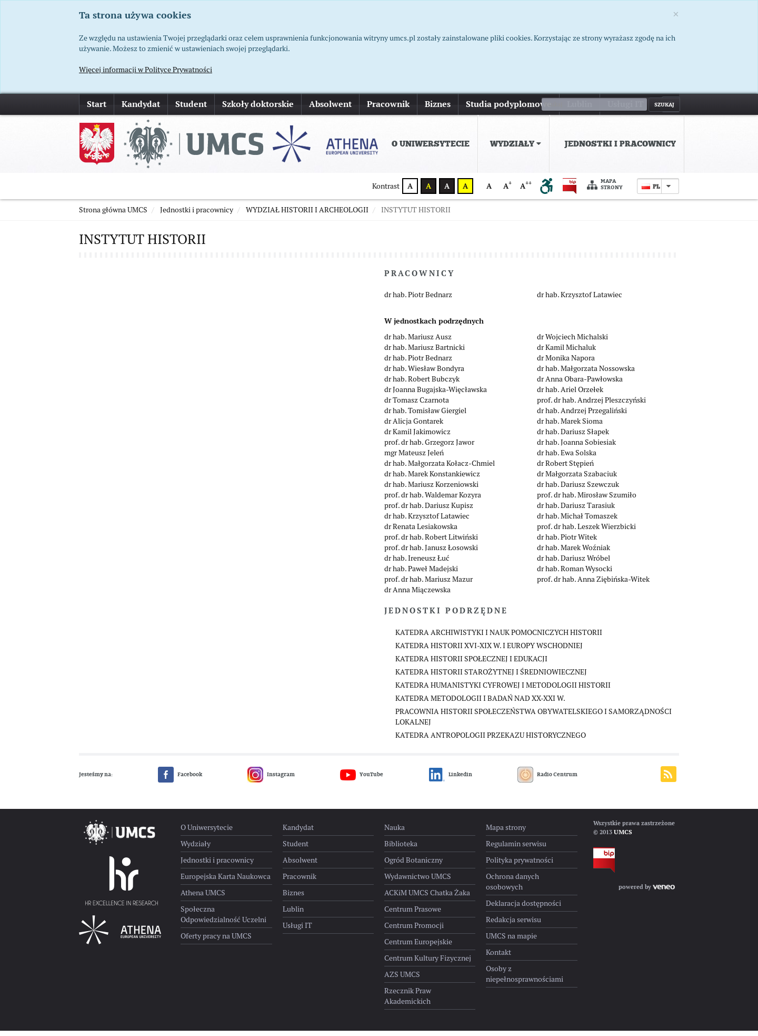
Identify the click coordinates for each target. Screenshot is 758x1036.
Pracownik (388, 104)
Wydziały (515, 144)
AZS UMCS (402, 979)
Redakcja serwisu (513, 925)
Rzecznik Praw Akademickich (407, 1001)
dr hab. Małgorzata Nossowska (586, 373)
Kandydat (141, 104)
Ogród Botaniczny (413, 865)
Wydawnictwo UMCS (417, 881)
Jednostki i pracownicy (620, 144)
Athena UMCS (203, 898)
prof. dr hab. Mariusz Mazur (428, 584)
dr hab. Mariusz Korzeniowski (431, 489)
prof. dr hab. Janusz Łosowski (431, 553)
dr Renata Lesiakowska (420, 531)
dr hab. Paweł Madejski (421, 574)
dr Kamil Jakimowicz (417, 437)
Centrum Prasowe (412, 914)
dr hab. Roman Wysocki (574, 574)
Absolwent (330, 104)
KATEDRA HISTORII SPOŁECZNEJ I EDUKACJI (471, 664)
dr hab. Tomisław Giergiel (425, 416)
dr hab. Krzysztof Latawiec (579, 300)
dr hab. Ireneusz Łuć (417, 563)
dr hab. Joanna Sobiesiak (576, 447)
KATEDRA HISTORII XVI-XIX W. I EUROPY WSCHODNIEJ (489, 651)
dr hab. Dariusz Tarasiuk (576, 510)
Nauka (394, 832)
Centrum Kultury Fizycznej (427, 963)
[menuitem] (428, 144)
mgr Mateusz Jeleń (414, 458)
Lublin (579, 104)
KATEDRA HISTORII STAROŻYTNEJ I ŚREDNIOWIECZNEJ (491, 677)
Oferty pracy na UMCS (216, 941)
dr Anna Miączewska (417, 595)
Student (191, 104)
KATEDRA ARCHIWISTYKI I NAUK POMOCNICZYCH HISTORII (498, 637)
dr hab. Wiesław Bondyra (424, 373)
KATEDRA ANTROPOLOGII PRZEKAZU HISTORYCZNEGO (490, 740)
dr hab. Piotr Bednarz (418, 300)
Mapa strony (605, 184)
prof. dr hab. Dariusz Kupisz (428, 510)
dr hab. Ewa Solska (566, 458)
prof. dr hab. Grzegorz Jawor (429, 447)
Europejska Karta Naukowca (226, 881)
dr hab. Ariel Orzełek (570, 394)
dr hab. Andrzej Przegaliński (582, 416)
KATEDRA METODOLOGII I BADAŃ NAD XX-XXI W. (480, 703)
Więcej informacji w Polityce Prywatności (145, 69)
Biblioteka (400, 849)
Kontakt (498, 957)
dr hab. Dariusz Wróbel (573, 563)
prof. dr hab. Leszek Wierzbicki (586, 531)
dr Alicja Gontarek (413, 426)
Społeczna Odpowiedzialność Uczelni (223, 920)
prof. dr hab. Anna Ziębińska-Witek (593, 584)
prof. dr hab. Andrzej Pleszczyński (591, 405)
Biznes (438, 104)
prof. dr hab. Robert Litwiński (431, 542)
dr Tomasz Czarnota (416, 405)
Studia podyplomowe (509, 104)
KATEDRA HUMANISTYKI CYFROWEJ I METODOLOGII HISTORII (503, 690)
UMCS (623, 837)
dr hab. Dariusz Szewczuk (578, 489)
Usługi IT (625, 104)
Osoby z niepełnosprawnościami (524, 979)
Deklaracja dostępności (523, 908)
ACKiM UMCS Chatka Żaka (427, 898)
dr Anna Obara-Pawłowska (580, 384)
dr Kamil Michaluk (566, 352)
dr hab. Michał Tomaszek (577, 521)
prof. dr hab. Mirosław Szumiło (586, 500)
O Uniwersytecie (431, 144)
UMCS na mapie (511, 941)
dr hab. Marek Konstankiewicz (432, 479)
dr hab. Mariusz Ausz (418, 342)
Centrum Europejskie (418, 947)
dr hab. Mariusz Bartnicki (424, 352)
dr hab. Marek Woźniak (573, 553)
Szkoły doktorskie (258, 104)
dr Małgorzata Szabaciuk (577, 479)
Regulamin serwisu (516, 849)
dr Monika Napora (566, 363)
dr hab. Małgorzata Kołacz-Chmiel (439, 468)
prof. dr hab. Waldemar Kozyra (432, 500)
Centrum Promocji (414, 930)
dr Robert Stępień (565, 468)
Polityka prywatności (519, 865)
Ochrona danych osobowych (512, 887)
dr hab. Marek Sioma (570, 426)
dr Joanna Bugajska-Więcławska (435, 394)
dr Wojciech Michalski (572, 342)
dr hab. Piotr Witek (567, 542)
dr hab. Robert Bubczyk (422, 384)
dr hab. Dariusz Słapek (573, 437)
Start (96, 104)
